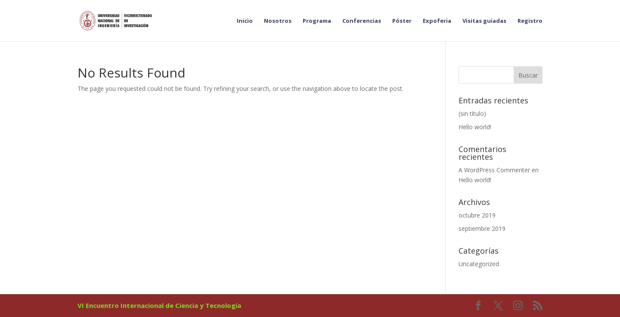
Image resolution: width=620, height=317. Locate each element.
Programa (317, 21)
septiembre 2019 (482, 228)
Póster (402, 21)
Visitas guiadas (484, 21)
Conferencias (361, 21)
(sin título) (472, 113)
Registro (530, 21)
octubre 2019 (477, 215)
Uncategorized (479, 264)
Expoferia (437, 21)
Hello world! (475, 127)
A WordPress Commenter (494, 170)
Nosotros (277, 21)
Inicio (245, 21)
